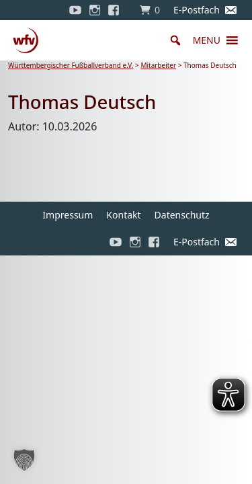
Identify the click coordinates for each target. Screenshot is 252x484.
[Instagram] (95, 10)
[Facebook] (117, 10)
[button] (206, 40)
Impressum (67, 214)
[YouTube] (75, 10)
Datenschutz (182, 214)
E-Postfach (196, 9)
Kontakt (123, 214)
